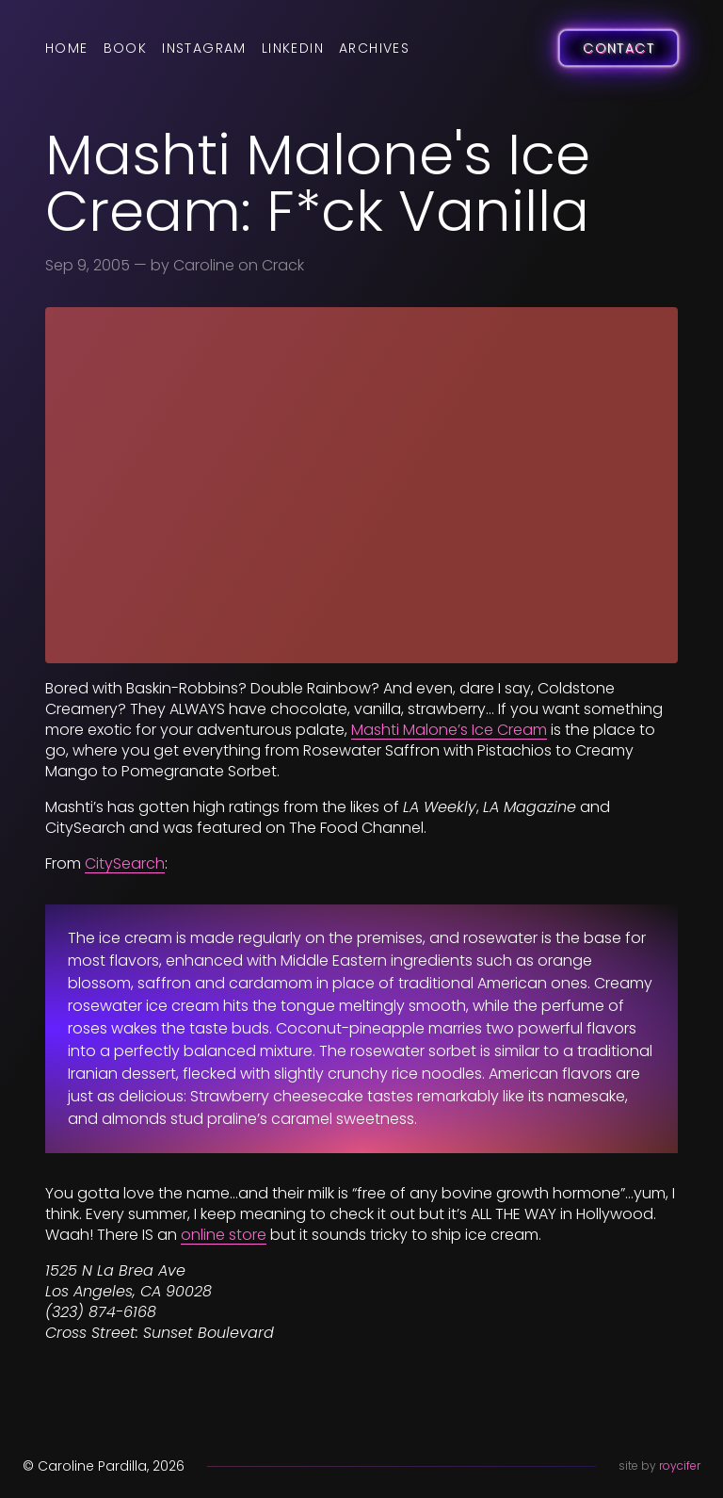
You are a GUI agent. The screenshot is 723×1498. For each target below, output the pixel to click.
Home (66, 48)
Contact (618, 48)
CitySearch (125, 863)
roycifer (679, 1465)
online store (223, 1235)
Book (126, 48)
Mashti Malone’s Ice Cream (449, 730)
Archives (374, 48)
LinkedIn (293, 48)
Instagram (204, 48)
